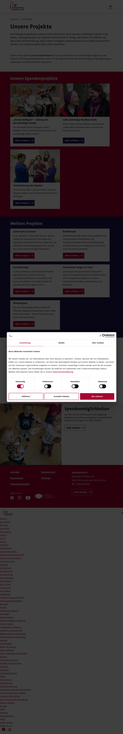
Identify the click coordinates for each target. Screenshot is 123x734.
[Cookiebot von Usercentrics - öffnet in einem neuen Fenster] (103, 336)
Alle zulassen (97, 396)
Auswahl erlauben (61, 396)
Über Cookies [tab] (98, 343)
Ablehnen (26, 396)
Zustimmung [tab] (25, 343)
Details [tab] (62, 343)
